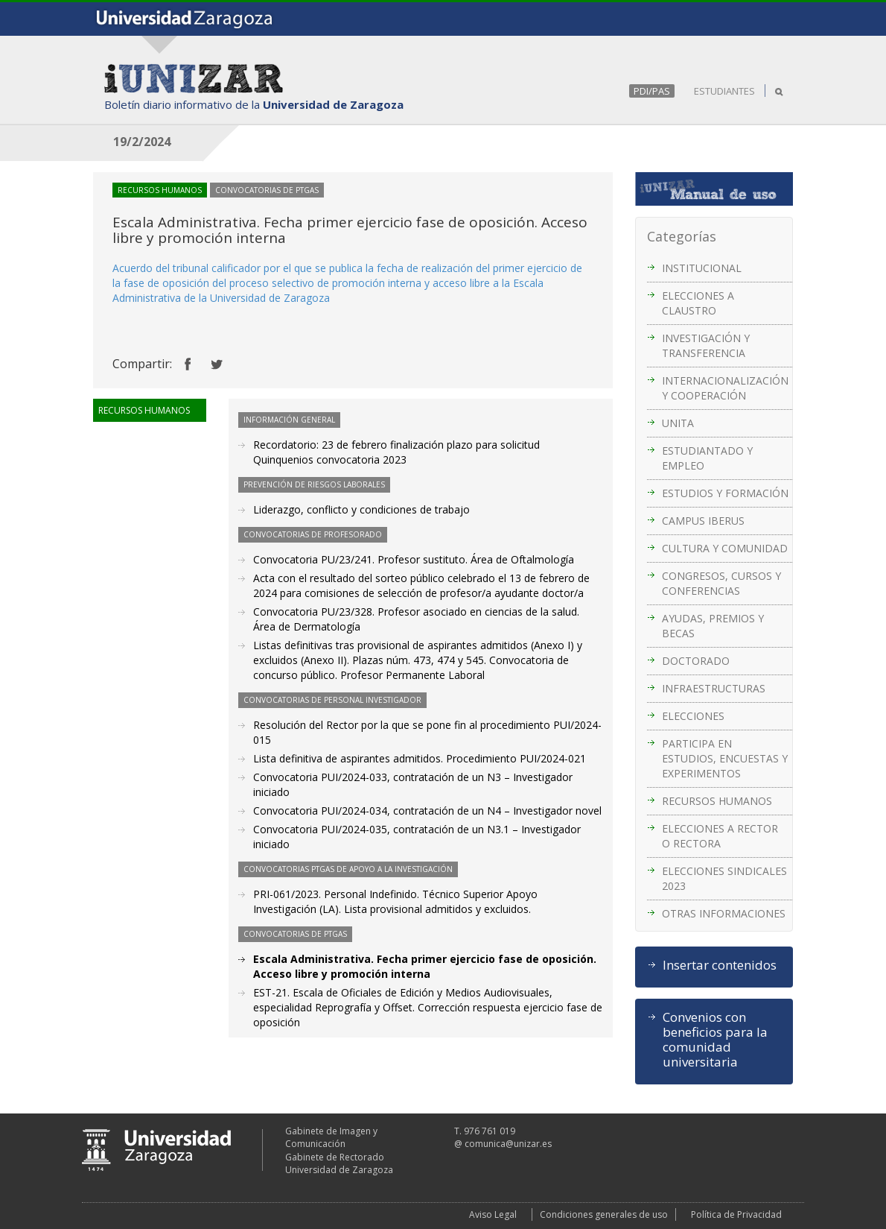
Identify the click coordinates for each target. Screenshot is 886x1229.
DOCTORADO (696, 661)
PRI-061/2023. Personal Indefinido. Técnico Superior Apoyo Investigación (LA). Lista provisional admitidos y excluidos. (395, 901)
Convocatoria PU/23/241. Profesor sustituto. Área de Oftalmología (413, 559)
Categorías (681, 236)
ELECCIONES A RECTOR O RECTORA (720, 835)
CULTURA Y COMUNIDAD (725, 548)
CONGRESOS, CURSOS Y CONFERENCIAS (721, 583)
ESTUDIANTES (724, 91)
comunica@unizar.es (508, 1143)
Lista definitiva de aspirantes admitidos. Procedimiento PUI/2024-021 (419, 758)
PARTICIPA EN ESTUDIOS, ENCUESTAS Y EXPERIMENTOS (725, 758)
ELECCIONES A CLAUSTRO (698, 302)
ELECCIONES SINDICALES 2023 (724, 878)
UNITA (678, 423)
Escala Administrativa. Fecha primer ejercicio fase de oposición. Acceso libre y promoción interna (424, 966)
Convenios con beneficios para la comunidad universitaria (715, 1040)
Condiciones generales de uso (604, 1214)
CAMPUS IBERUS (703, 521)
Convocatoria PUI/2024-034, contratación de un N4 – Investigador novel (427, 810)
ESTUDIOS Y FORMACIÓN (725, 493)
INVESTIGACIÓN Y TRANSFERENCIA (706, 345)
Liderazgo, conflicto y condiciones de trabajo (361, 509)
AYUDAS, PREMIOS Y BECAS (713, 625)
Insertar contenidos (720, 965)
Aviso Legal (493, 1214)
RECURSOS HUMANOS (717, 801)
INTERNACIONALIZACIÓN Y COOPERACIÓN (725, 387)
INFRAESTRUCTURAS (713, 688)
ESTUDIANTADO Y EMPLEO (707, 458)
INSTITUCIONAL (702, 268)
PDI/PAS (652, 91)
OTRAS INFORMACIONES (723, 913)
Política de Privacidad (736, 1214)
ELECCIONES (693, 716)
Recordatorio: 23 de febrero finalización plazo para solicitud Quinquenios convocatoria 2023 (396, 452)
